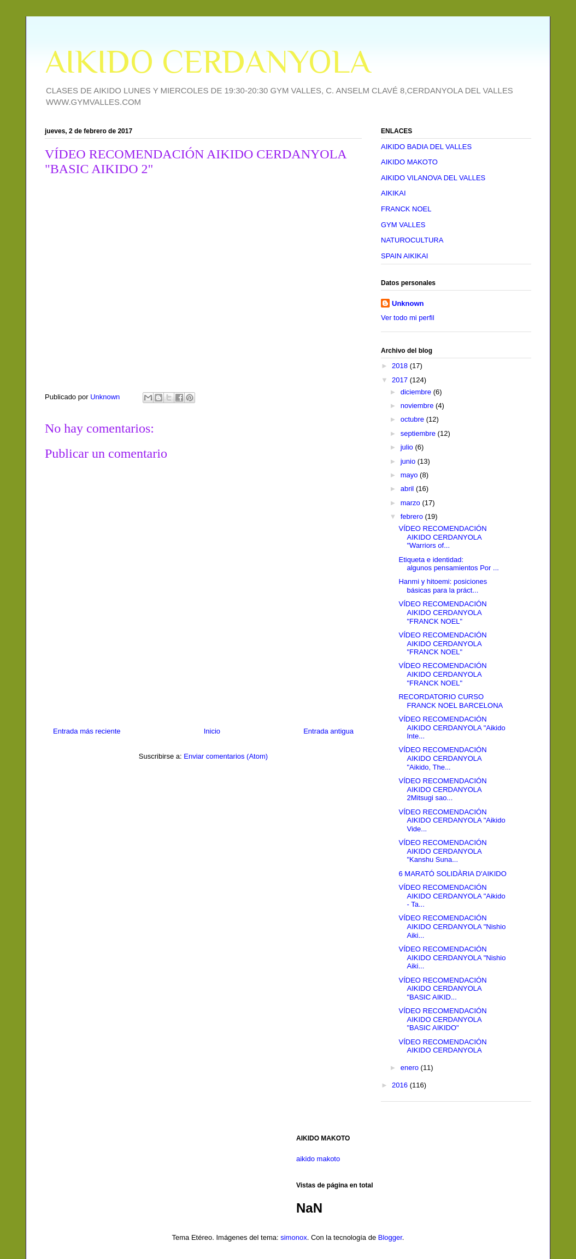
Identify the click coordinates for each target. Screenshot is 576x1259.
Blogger (390, 1237)
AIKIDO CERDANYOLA (208, 61)
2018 (401, 366)
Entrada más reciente (87, 731)
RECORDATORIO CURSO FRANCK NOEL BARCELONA (450, 701)
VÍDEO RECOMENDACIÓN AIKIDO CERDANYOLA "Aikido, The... (442, 758)
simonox (293, 1237)
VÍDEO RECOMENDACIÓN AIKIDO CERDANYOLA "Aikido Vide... (451, 820)
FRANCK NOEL (406, 209)
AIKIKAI (393, 193)
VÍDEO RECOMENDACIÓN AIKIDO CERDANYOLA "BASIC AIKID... (442, 988)
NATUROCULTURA (412, 240)
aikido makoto (318, 1159)
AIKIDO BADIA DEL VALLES (426, 147)
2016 (401, 1085)
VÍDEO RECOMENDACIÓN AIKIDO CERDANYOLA (442, 1046)
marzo (411, 503)
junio (409, 461)
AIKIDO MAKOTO (409, 162)
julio (408, 447)
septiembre (419, 433)
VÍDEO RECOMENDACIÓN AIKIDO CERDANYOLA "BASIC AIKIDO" (442, 1019)
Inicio (212, 731)
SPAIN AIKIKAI (404, 256)
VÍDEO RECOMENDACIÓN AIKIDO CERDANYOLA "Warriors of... (442, 536)
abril (408, 488)
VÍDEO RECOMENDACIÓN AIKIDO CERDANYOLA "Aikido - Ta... (451, 895)
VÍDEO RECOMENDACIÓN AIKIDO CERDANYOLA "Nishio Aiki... (452, 926)
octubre (413, 419)
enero (411, 1067)
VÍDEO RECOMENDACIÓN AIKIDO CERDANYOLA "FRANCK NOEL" (442, 612)
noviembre (418, 405)
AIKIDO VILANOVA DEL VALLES (433, 178)
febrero (413, 516)
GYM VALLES (403, 225)
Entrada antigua (328, 731)
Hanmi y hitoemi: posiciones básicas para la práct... (442, 585)
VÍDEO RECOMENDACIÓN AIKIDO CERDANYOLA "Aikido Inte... (451, 727)
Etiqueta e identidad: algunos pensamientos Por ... (448, 563)
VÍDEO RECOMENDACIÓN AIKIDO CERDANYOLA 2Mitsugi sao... (442, 789)
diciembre (417, 392)
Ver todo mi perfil (407, 318)
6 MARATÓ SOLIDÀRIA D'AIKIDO (452, 874)
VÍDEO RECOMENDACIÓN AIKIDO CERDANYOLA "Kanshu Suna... (442, 851)
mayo (410, 475)
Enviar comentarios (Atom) (226, 756)
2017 (401, 380)
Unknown (408, 303)
